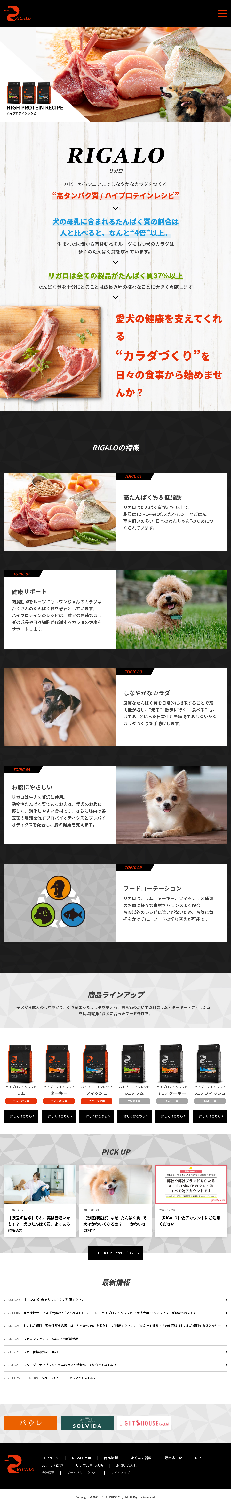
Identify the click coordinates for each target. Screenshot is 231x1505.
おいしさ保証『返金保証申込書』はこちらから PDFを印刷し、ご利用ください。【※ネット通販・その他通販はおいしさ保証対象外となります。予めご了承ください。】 (122, 1325)
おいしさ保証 (52, 1465)
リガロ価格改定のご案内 (40, 1351)
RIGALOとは (81, 1457)
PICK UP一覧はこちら (115, 1252)
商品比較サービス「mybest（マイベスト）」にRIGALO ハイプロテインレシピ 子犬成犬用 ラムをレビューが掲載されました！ (111, 1312)
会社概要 (48, 1472)
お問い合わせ (126, 1465)
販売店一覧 (173, 1457)
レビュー (202, 1457)
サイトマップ (120, 1472)
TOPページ (50, 1457)
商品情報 (111, 1457)
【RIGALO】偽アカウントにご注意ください (54, 1299)
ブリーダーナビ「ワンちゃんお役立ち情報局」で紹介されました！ (70, 1364)
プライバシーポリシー (82, 1472)
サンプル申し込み (89, 1465)
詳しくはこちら (21, 1116)
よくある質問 (141, 1457)
